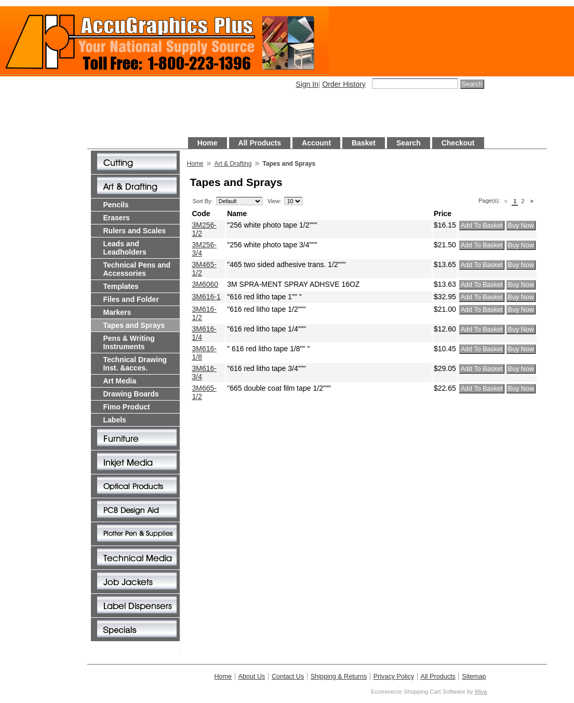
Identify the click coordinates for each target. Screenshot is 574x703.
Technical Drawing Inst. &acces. (135, 363)
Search (408, 143)
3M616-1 (206, 297)
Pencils (116, 205)
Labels (114, 420)
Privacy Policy (393, 676)
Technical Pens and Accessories (137, 269)
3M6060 (205, 284)
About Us (251, 676)
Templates (121, 286)
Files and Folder (131, 299)
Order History (343, 84)
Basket (364, 143)
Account (316, 143)
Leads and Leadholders (124, 248)
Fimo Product (126, 407)
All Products (259, 143)
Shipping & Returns (339, 676)
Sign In (307, 84)
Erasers (116, 218)
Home (207, 143)
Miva (481, 691)
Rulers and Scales (134, 231)
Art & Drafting (232, 163)
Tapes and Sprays (134, 325)
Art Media (120, 381)
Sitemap (474, 676)
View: (275, 201)
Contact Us (288, 676)
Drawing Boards (131, 394)
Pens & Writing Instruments (129, 342)
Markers (117, 312)
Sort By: (203, 201)
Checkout (458, 143)
